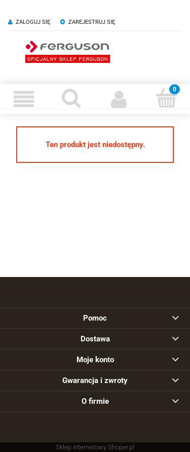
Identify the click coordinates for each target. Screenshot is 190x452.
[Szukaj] (71, 98)
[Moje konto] (119, 99)
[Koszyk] (166, 98)
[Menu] (24, 99)
